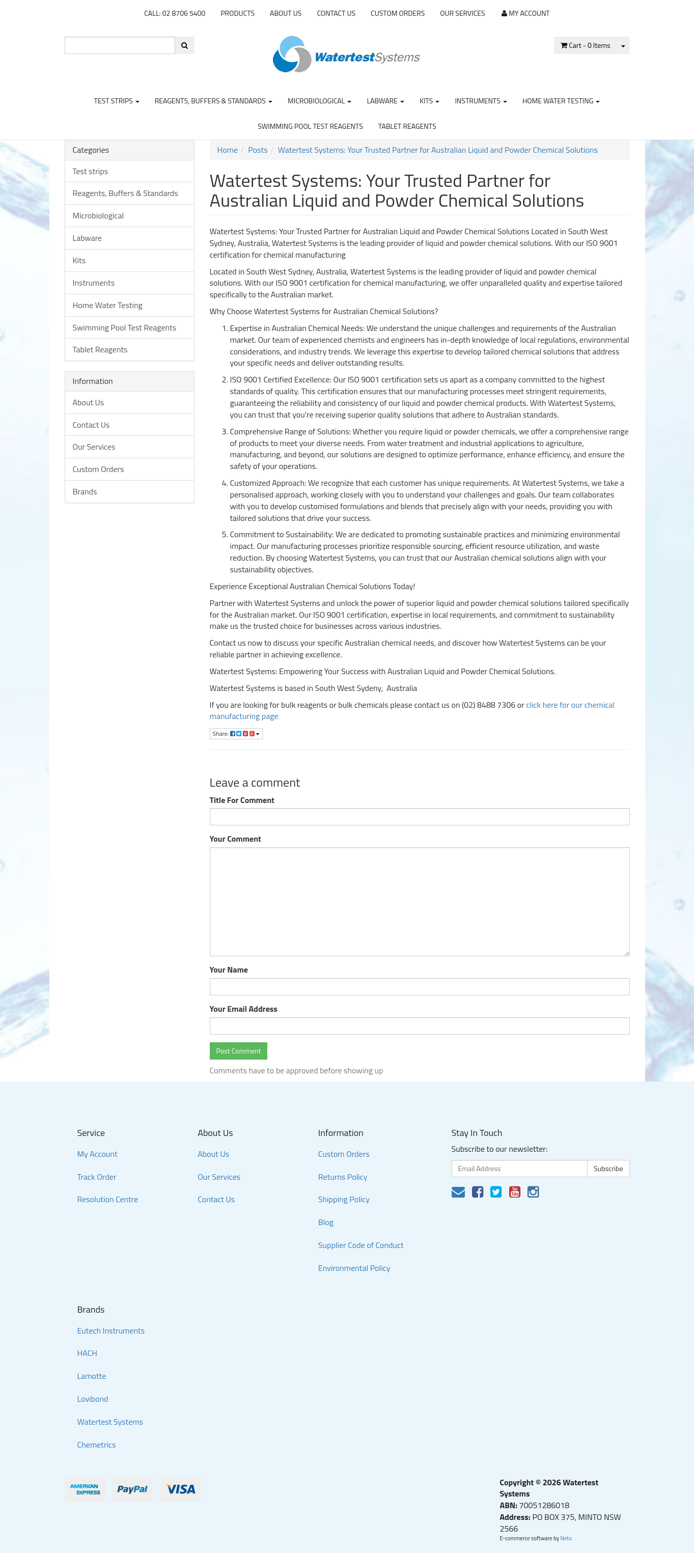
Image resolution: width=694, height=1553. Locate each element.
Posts (257, 150)
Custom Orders (398, 13)
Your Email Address (243, 1009)
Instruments (481, 100)
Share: (236, 733)
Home (227, 150)
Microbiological (319, 100)
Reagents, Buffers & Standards (213, 100)
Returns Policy (343, 1177)
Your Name (229, 970)
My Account (97, 1154)
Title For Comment (242, 800)
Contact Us (336, 13)
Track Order (97, 1177)
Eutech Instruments (111, 1330)
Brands (85, 491)
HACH (87, 1353)
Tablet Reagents (407, 126)
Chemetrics (96, 1444)
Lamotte (91, 1376)
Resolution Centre (107, 1199)
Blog (326, 1222)
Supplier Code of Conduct (361, 1245)
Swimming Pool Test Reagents (310, 126)
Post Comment (238, 1050)
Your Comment (235, 839)
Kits (429, 100)
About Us (285, 13)
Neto (566, 1538)
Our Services (462, 13)
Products (237, 13)
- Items (585, 45)
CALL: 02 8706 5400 (174, 13)
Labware (385, 100)
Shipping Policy (344, 1199)
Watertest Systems (110, 1422)
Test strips (117, 100)
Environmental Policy (354, 1268)
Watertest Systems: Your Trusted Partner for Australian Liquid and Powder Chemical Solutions (438, 150)
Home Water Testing (561, 100)
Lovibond (92, 1399)
